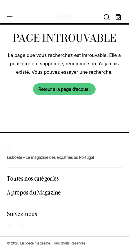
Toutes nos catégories (33, 178)
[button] (10, 17)
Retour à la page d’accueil (64, 89)
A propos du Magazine (34, 192)
